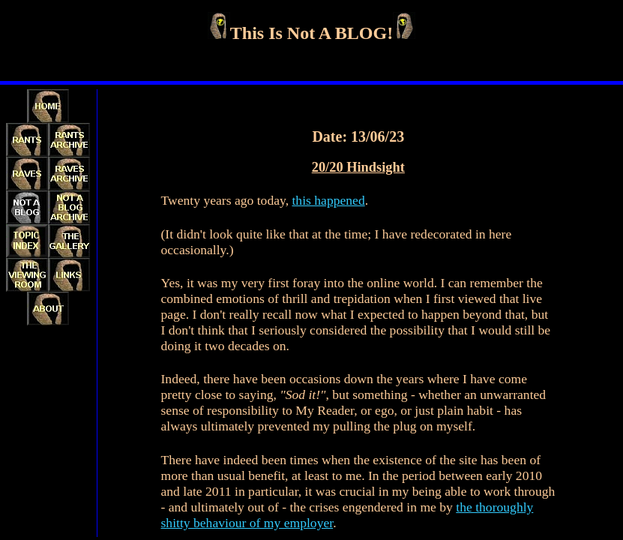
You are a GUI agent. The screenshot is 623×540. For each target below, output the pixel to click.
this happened (328, 200)
